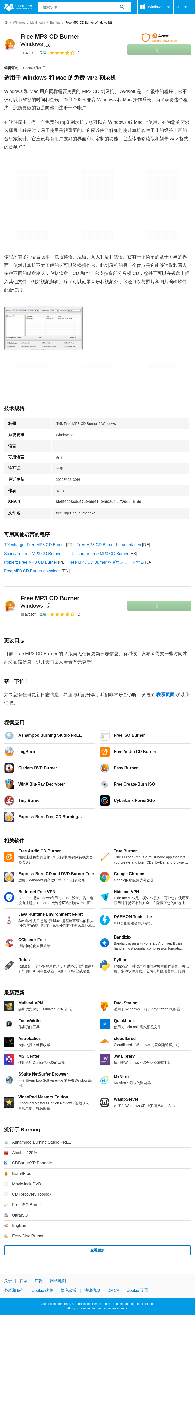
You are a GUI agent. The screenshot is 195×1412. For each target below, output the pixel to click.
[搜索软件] (122, 7)
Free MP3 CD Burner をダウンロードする (106, 562)
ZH (182, 7)
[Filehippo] (18, 7)
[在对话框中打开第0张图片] (43, 328)
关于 (8, 1281)
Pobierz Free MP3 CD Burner (30, 562)
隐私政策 (69, 1290)
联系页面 (165, 694)
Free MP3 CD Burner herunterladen (109, 545)
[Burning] (55, 23)
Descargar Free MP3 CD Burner (99, 553)
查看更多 (97, 1250)
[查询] (85, 7)
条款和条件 (14, 1290)
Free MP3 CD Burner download (32, 571)
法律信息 (92, 1290)
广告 (39, 1281)
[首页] (6, 22)
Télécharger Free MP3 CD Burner (34, 545)
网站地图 (58, 1281)
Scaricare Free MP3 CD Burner (32, 553)
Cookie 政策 (42, 1290)
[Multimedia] (37, 23)
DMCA (113, 1290)
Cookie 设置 (137, 1290)
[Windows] (19, 23)
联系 (23, 1281)
